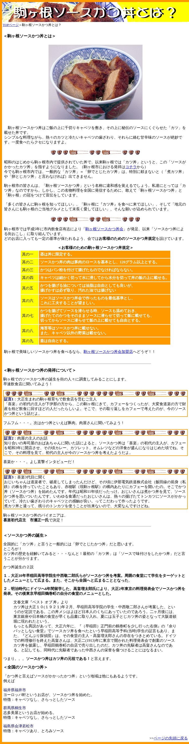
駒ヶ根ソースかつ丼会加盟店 (108, 352)
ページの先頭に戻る (171, 738)
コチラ (131, 167)
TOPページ (11, 25)
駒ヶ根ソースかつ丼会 (104, 229)
